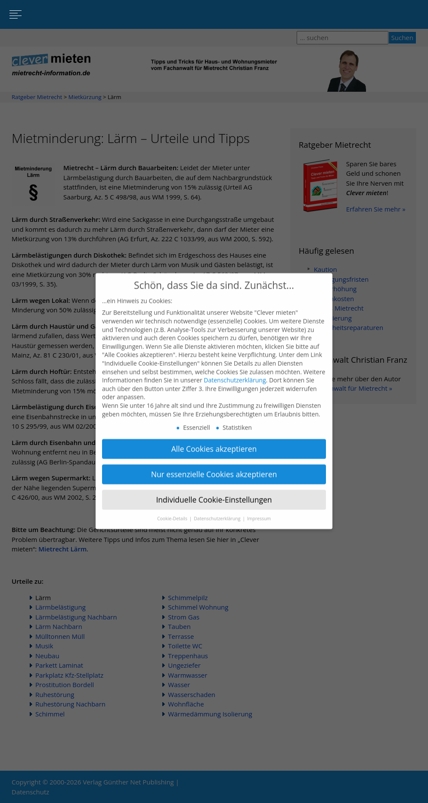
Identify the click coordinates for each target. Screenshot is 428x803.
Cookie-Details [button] (173, 510)
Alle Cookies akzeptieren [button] (214, 440)
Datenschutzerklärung (235, 371)
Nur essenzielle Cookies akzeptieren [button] (214, 466)
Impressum (259, 510)
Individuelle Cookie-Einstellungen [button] (214, 491)
